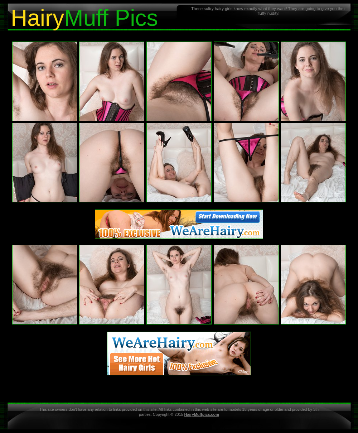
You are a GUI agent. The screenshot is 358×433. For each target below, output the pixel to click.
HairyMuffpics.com (201, 414)
